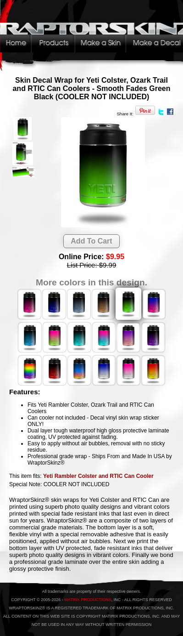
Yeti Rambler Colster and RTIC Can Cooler (98, 476)
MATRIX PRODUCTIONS (87, 599)
